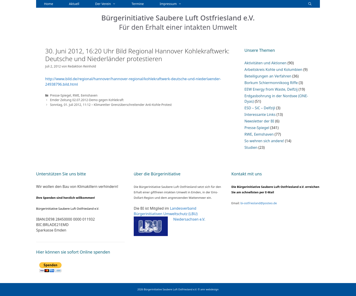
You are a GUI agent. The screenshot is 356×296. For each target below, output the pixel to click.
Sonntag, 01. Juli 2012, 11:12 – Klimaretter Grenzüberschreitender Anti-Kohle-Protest (111, 104)
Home (48, 4)
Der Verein (109, 4)
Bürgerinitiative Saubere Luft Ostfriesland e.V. (178, 17)
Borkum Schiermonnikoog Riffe (271, 82)
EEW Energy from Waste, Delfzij (271, 89)
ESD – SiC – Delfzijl (260, 107)
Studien (251, 147)
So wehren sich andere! (264, 140)
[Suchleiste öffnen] (310, 4)
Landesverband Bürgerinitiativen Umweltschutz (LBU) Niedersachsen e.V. (169, 214)
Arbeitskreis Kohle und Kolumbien (273, 69)
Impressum (174, 4)
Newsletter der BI (259, 121)
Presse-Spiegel (60, 95)
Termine (138, 4)
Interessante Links (260, 114)
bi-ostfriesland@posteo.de (258, 203)
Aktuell (74, 4)
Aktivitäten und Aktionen (266, 62)
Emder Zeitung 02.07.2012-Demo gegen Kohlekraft (87, 100)
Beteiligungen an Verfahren (268, 76)
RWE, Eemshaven (85, 95)
